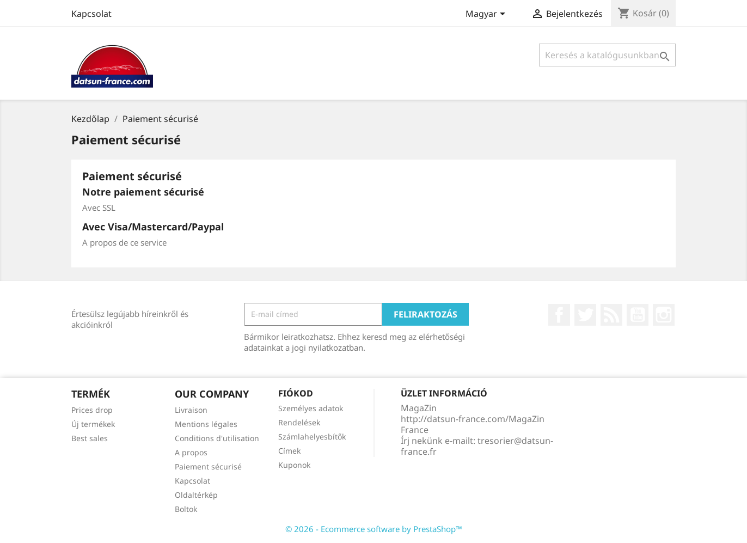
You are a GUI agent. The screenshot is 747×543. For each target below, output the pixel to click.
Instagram (664, 315)
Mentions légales (206, 424)
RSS (611, 315)
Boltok (186, 509)
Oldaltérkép (196, 495)
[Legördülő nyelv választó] (487, 14)
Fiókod (295, 393)
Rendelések (299, 422)
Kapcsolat (91, 14)
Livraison (191, 410)
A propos (191, 452)
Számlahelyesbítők (312, 436)
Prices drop (92, 410)
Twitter (585, 315)
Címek (289, 451)
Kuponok (294, 465)
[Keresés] (607, 55)
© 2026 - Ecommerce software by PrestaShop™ (373, 528)
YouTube (637, 315)
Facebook (559, 315)
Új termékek (93, 424)
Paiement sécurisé (208, 466)
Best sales (89, 438)
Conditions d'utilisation (217, 438)
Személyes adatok (310, 408)
